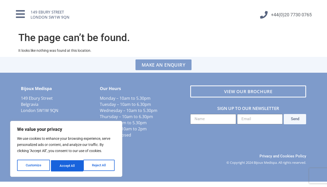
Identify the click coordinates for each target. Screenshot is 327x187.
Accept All (100, 166)
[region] (66, 150)
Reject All (67, 166)
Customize (33, 166)
